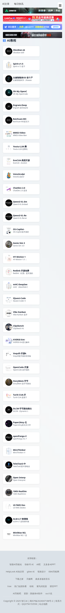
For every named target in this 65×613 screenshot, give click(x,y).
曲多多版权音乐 (42, 578)
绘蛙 (32, 586)
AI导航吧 (17, 593)
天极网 (29, 578)
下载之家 (19, 578)
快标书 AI (29, 564)
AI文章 (5, 3)
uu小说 (48, 593)
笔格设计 (41, 571)
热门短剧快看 (20, 586)
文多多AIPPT (49, 564)
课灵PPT (54, 586)
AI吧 (38, 564)
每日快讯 (18, 3)
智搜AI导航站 (16, 564)
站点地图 (43, 604)
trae (9, 586)
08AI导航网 (54, 571)
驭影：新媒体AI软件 (33, 593)
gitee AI (31, 571)
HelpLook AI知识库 (15, 571)
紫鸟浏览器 (42, 586)
